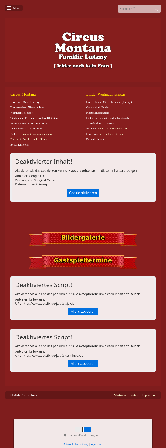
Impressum (149, 395)
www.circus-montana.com (37, 134)
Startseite (120, 395)
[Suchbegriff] (139, 9)
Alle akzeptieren (83, 311)
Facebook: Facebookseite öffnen (28, 139)
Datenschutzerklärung (31, 184)
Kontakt (134, 395)
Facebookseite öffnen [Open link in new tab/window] (111, 134)
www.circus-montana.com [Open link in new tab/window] (112, 128)
